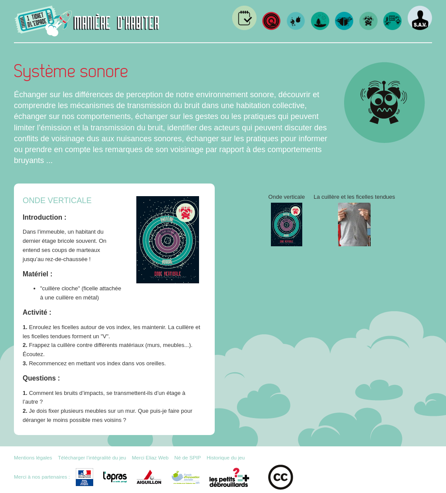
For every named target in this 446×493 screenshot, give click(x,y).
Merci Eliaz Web (150, 457)
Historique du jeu (225, 457)
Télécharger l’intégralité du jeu (92, 457)
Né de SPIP (187, 457)
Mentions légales (33, 457)
